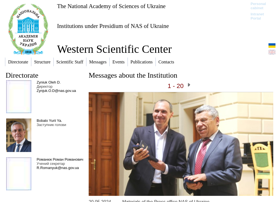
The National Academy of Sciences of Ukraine (111, 6)
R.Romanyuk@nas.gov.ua (58, 168)
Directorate (22, 75)
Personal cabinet (258, 6)
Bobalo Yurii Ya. (49, 120)
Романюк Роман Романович (60, 159)
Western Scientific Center (114, 49)
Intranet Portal (257, 16)
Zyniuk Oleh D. (49, 82)
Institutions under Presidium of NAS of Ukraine (113, 26)
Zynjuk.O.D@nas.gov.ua (56, 91)
